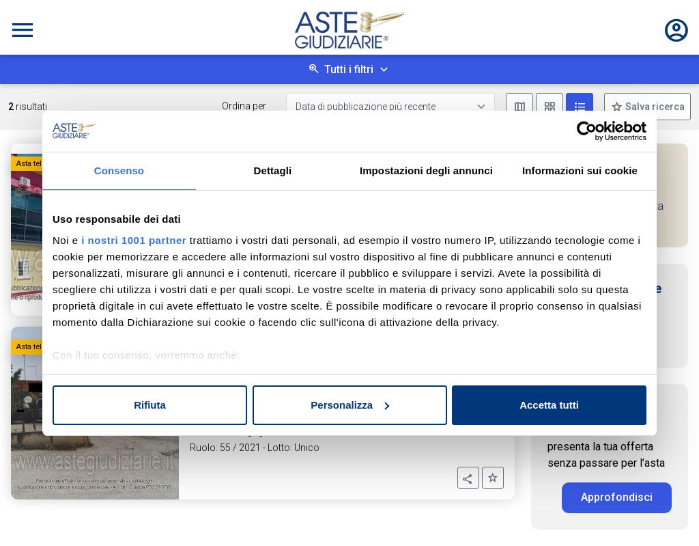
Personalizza (350, 405)
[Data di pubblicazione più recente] (390, 107)
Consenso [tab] (119, 170)
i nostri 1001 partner (133, 240)
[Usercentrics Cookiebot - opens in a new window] (586, 131)
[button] (468, 478)
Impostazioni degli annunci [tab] (426, 170)
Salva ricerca (654, 106)
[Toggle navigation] (22, 30)
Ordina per (244, 105)
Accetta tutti (549, 405)
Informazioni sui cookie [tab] (580, 170)
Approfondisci (617, 497)
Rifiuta (150, 405)
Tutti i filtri (348, 69)
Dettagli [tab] (273, 170)
